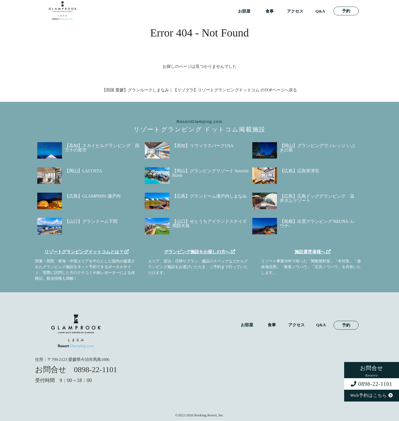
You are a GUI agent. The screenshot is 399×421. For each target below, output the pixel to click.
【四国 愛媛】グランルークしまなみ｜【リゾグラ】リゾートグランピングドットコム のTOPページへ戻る (199, 90)
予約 (346, 11)
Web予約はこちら (371, 395)
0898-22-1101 (371, 384)
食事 (269, 11)
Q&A (320, 11)
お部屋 (244, 11)
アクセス (295, 11)
